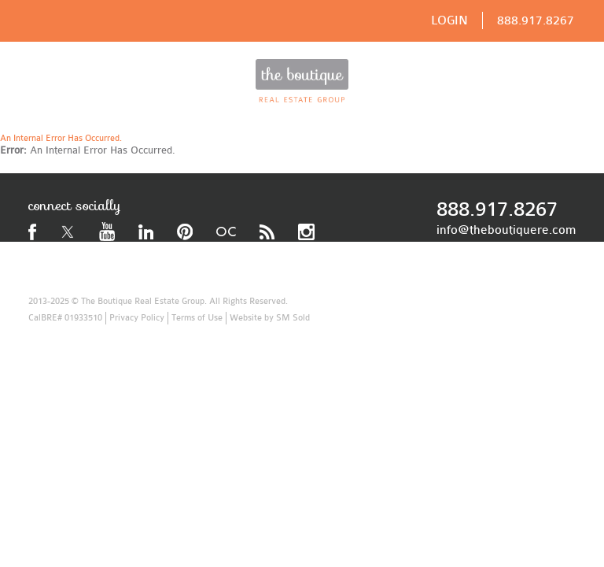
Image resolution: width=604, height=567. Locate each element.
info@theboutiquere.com (506, 230)
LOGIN (449, 20)
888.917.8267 (535, 20)
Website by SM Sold (270, 318)
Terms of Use (197, 318)
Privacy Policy (136, 318)
